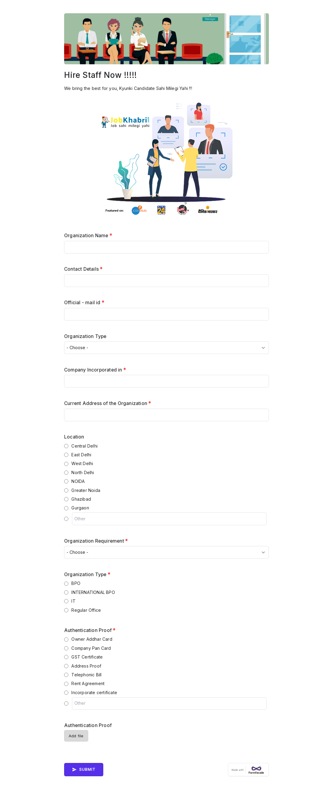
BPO (75, 583)
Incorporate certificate (94, 692)
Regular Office (86, 610)
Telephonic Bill (86, 674)
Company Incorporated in (95, 370)
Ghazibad (81, 499)
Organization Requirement (96, 541)
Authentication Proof (89, 630)
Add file (76, 736)
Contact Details (83, 269)
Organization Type (85, 336)
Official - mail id (84, 302)
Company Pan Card (91, 648)
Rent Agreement (87, 683)
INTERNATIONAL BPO (93, 592)
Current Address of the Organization (107, 403)
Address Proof (86, 665)
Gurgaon (80, 507)
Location (74, 437)
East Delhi (81, 454)
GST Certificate (87, 656)
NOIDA (78, 481)
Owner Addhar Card (91, 639)
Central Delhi (84, 445)
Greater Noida (85, 490)
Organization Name (88, 235)
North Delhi (82, 472)
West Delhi (82, 463)
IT (73, 601)
